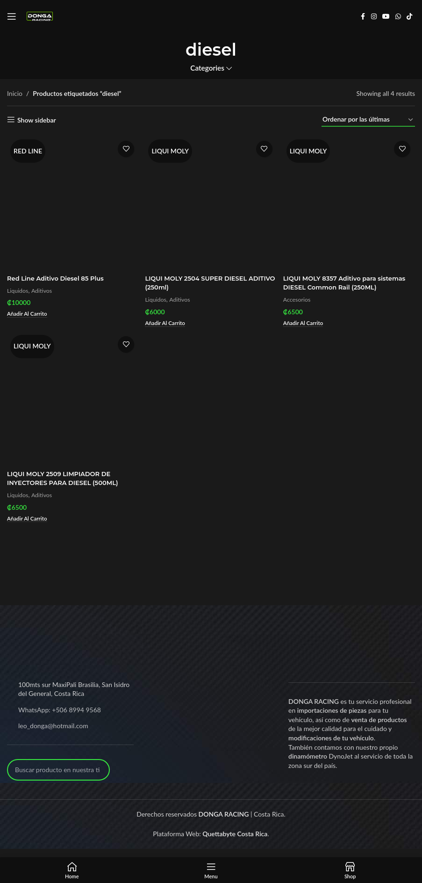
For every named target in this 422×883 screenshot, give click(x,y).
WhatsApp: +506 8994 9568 (59, 718)
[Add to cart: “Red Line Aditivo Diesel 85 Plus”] (28, 312)
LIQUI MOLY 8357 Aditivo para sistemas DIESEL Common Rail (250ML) (336, 285)
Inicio (14, 93)
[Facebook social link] (362, 16)
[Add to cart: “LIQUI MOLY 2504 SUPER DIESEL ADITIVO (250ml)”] (168, 321)
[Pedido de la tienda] (368, 120)
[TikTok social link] (409, 16)
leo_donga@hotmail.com (53, 734)
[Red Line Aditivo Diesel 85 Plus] (72, 202)
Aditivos (44, 288)
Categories (207, 68)
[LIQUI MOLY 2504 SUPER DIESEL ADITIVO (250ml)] (211, 202)
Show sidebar (36, 119)
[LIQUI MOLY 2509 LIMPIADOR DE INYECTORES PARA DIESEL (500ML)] (72, 407)
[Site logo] (40, 16)
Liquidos (18, 288)
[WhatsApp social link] (398, 16)
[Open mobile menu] (11, 16)
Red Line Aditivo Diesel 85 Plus (59, 276)
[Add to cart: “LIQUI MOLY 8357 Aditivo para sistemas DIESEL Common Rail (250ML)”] (307, 330)
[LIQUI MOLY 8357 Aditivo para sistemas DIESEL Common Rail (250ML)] (350, 202)
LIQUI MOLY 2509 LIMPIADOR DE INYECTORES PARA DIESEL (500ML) (66, 486)
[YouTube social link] (386, 16)
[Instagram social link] (373, 16)
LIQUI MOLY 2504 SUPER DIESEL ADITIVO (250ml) (201, 281)
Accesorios (300, 306)
